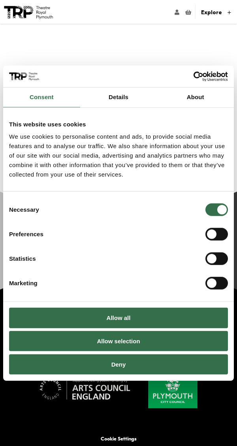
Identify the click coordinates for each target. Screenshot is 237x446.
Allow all (119, 317)
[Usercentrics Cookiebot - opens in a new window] (193, 76)
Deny (118, 364)
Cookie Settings (119, 439)
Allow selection (118, 341)
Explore (216, 12)
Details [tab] (118, 97)
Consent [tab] (42, 97)
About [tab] (195, 97)
